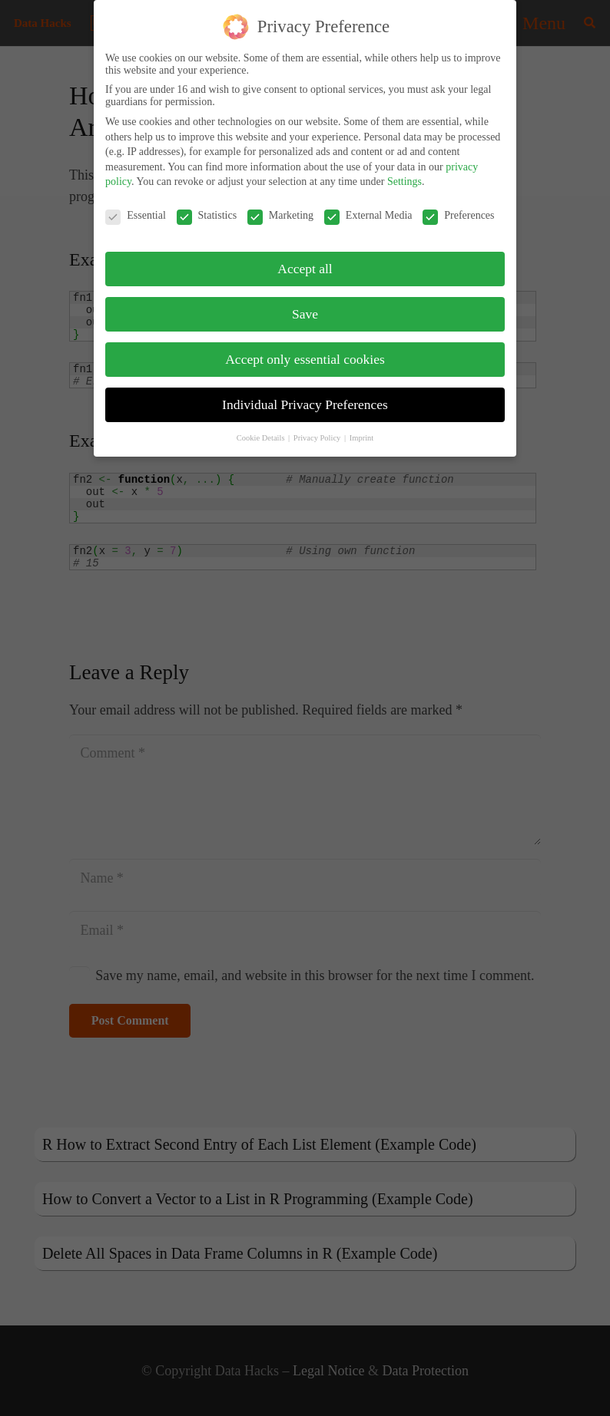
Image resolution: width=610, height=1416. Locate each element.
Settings (404, 174)
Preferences (458, 208)
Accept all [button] (304, 261)
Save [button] (305, 306)
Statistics (207, 208)
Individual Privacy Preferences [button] (305, 396)
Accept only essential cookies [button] (305, 351)
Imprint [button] (362, 430)
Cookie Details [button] (262, 430)
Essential (135, 208)
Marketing (280, 208)
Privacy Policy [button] (318, 430)
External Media (368, 208)
